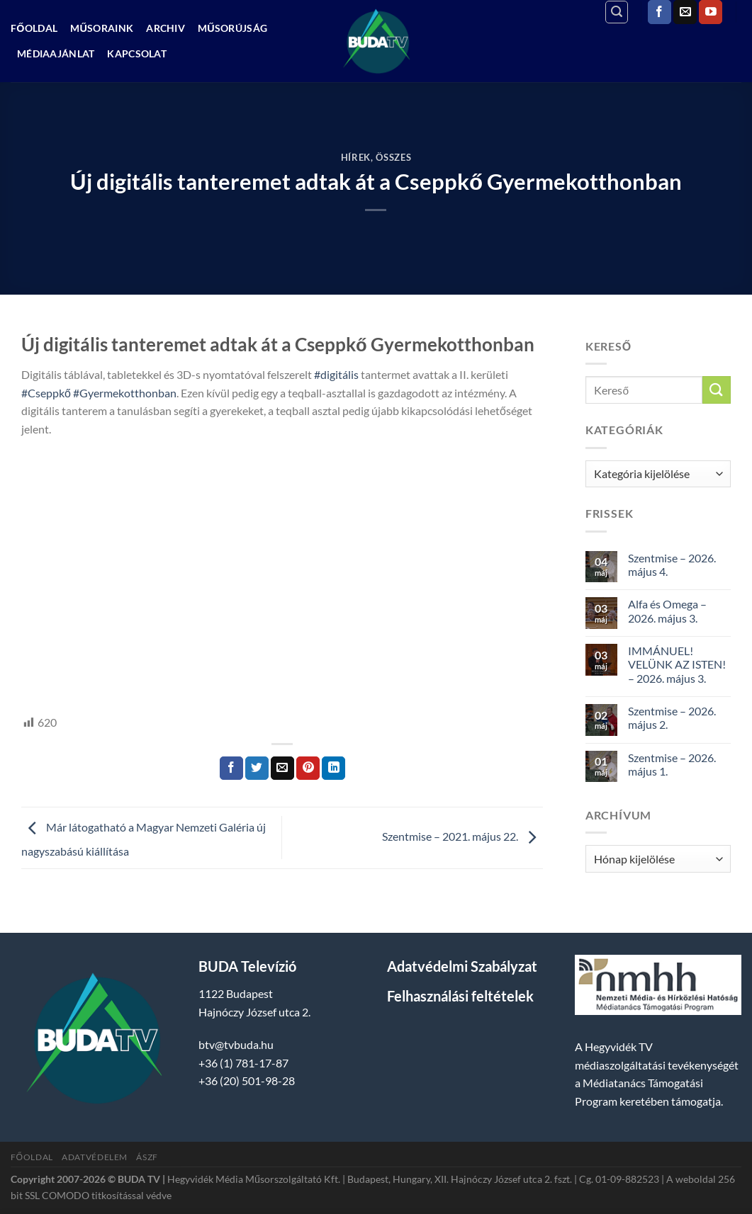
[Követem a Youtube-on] (710, 12)
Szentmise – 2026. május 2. (672, 717)
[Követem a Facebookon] (659, 12)
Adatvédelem (95, 1157)
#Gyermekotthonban (124, 392)
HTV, (33, 689)
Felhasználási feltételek (460, 995)
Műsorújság (232, 28)
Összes (393, 157)
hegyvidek (69, 689)
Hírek (356, 157)
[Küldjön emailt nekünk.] (685, 12)
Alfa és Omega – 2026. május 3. (667, 610)
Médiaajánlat (55, 53)
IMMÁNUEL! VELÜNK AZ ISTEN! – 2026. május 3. (677, 664)
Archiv (165, 28)
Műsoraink (101, 28)
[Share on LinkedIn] (333, 768)
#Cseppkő (46, 392)
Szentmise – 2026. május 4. (672, 564)
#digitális (336, 374)
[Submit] (716, 390)
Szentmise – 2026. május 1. (672, 764)
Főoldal (34, 28)
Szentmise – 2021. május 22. (462, 836)
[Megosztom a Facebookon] (231, 768)
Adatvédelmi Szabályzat (462, 966)
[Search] (616, 12)
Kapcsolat (137, 53)
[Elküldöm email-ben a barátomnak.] (282, 768)
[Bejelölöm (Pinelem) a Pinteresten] (308, 768)
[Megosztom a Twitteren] (257, 768)
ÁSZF (146, 1157)
